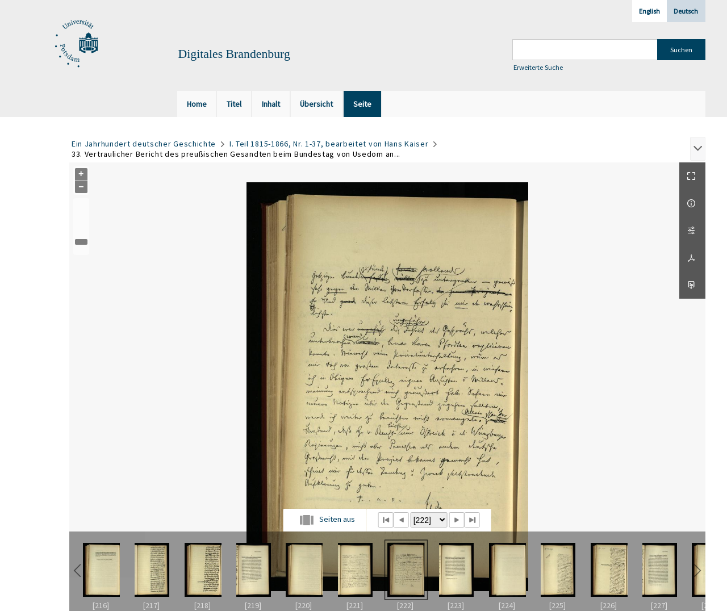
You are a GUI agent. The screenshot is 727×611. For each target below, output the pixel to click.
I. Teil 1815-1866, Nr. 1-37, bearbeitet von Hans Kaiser (329, 144)
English (649, 11)
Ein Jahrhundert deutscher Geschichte (144, 144)
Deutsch (686, 11)
